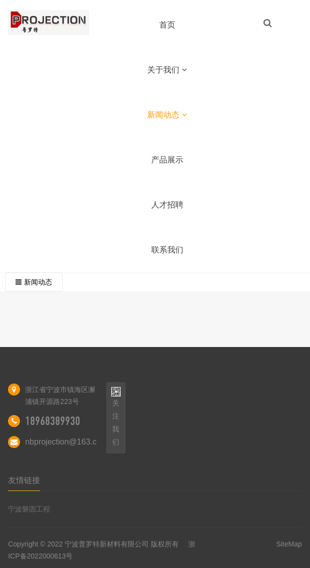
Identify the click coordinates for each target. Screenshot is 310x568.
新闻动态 (167, 114)
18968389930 (52, 421)
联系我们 (167, 250)
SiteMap (288, 544)
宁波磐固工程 (29, 509)
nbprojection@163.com (66, 442)
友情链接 (24, 480)
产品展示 (167, 160)
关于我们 (167, 70)
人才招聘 (167, 204)
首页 (167, 24)
